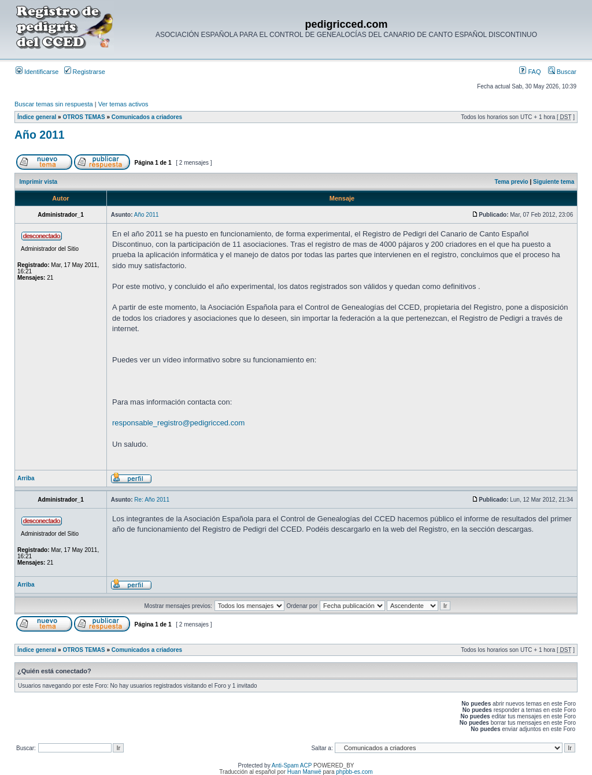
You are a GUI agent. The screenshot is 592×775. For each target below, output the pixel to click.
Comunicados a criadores (147, 117)
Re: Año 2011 (151, 499)
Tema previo (511, 182)
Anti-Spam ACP (292, 765)
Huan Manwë (304, 772)
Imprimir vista (39, 182)
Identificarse (37, 71)
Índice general (36, 117)
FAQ (530, 71)
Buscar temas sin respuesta (53, 104)
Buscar (562, 71)
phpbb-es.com (354, 772)
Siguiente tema (553, 182)
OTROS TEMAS (83, 117)
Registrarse (84, 71)
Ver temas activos (123, 104)
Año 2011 (39, 134)
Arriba (25, 478)
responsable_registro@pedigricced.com (178, 422)
